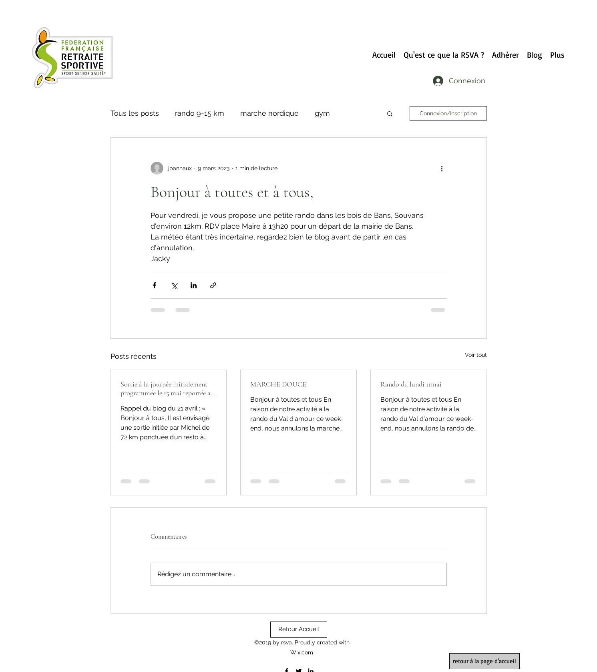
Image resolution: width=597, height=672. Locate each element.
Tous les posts (135, 113)
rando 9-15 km (199, 113)
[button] (390, 113)
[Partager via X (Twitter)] (174, 285)
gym (322, 113)
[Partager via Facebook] (154, 285)
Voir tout (476, 355)
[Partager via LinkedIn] (193, 285)
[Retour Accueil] (298, 630)
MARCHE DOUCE (278, 384)
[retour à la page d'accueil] (484, 661)
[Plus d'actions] (442, 168)
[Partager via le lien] (213, 285)
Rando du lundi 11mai (411, 384)
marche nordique (269, 113)
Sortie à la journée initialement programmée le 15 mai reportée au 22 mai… (167, 388)
